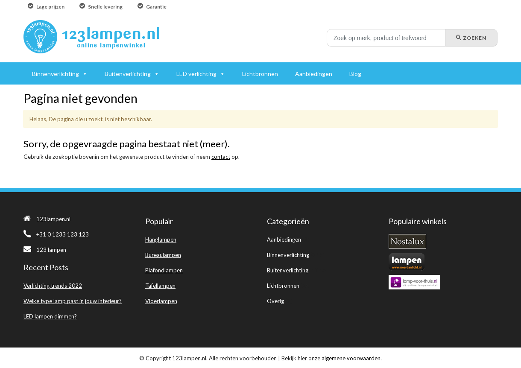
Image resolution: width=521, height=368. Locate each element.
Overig (275, 301)
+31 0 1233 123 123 (56, 234)
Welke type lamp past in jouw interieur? (72, 301)
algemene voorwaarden (351, 358)
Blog (355, 73)
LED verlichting (196, 73)
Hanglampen (160, 239)
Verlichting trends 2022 (52, 285)
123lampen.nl (46, 219)
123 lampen (44, 249)
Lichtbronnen (283, 285)
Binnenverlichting (288, 254)
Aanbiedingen (284, 239)
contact (220, 156)
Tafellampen (160, 285)
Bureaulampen (163, 254)
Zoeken (471, 38)
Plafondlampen (164, 270)
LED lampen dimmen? (50, 316)
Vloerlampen (161, 301)
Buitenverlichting (287, 270)
